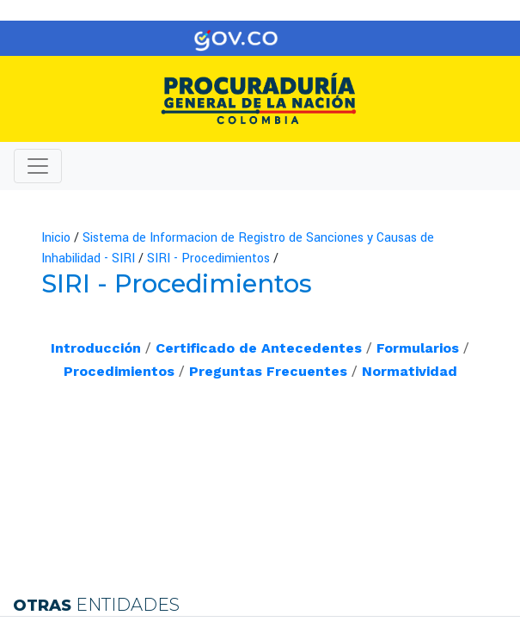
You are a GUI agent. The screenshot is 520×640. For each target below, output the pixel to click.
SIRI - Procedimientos (208, 258)
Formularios (417, 348)
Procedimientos (119, 371)
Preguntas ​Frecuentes (268, 371)
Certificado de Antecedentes (259, 348)
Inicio (55, 238)
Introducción (96, 348)
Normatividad (409, 371)
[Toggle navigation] (482, 39)
